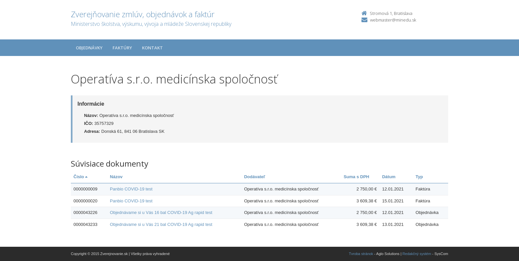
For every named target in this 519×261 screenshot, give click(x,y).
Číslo (80, 176)
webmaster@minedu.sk (393, 20)
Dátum (388, 176)
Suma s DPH (356, 176)
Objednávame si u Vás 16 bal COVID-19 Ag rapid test (161, 212)
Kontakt (152, 48)
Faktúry (122, 48)
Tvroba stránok (361, 254)
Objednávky (89, 48)
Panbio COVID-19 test (131, 188)
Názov (116, 176)
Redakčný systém (416, 254)
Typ (419, 176)
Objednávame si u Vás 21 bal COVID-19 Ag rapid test (161, 224)
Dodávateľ (254, 176)
